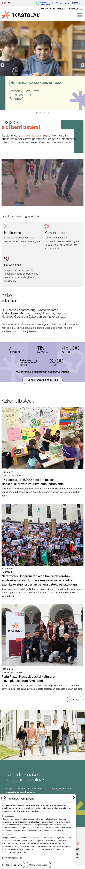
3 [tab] (44, 113)
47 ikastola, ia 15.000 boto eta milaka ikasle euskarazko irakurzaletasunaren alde (35, 482)
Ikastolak (7, 572)
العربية (66, 3)
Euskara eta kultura (12, 476)
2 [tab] (40, 113)
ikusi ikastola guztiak (42, 380)
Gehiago (75, 703)
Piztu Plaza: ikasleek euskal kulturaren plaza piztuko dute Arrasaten (31, 683)
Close (73, 797)
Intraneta (59, 9)
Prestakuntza (75, 9)
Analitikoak (9, 816)
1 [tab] (37, 113)
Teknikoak (9, 835)
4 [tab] (48, 113)
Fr (56, 3)
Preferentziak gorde (13, 858)
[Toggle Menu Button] (79, 14)
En (52, 3)
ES (9, 3)
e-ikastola (45, 9)
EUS (4, 3)
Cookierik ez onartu (13, 865)
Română (75, 3)
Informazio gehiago (36, 811)
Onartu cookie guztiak (38, 865)
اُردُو (61, 3)
